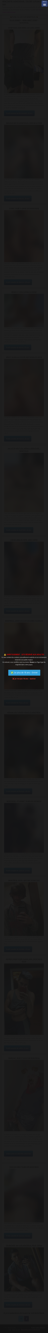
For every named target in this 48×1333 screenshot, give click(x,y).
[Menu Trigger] (45, 4)
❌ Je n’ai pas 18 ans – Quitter (24, 679)
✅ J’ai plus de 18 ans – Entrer (24, 672)
